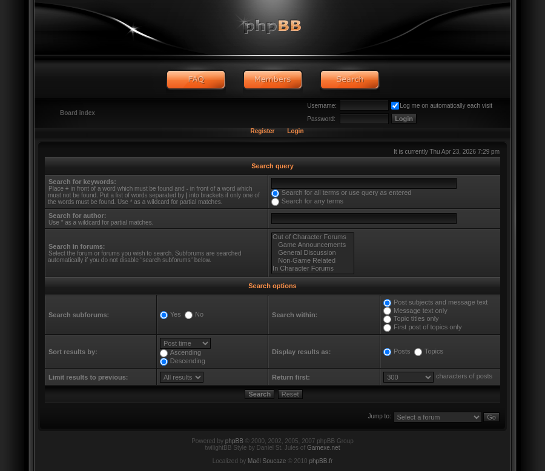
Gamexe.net (323, 447)
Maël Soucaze (267, 461)
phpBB (234, 441)
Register (262, 131)
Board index (77, 113)
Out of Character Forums (312, 237)
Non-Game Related (312, 261)
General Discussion (312, 253)
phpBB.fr (320, 461)
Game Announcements (312, 245)
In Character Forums (312, 268)
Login (295, 131)
